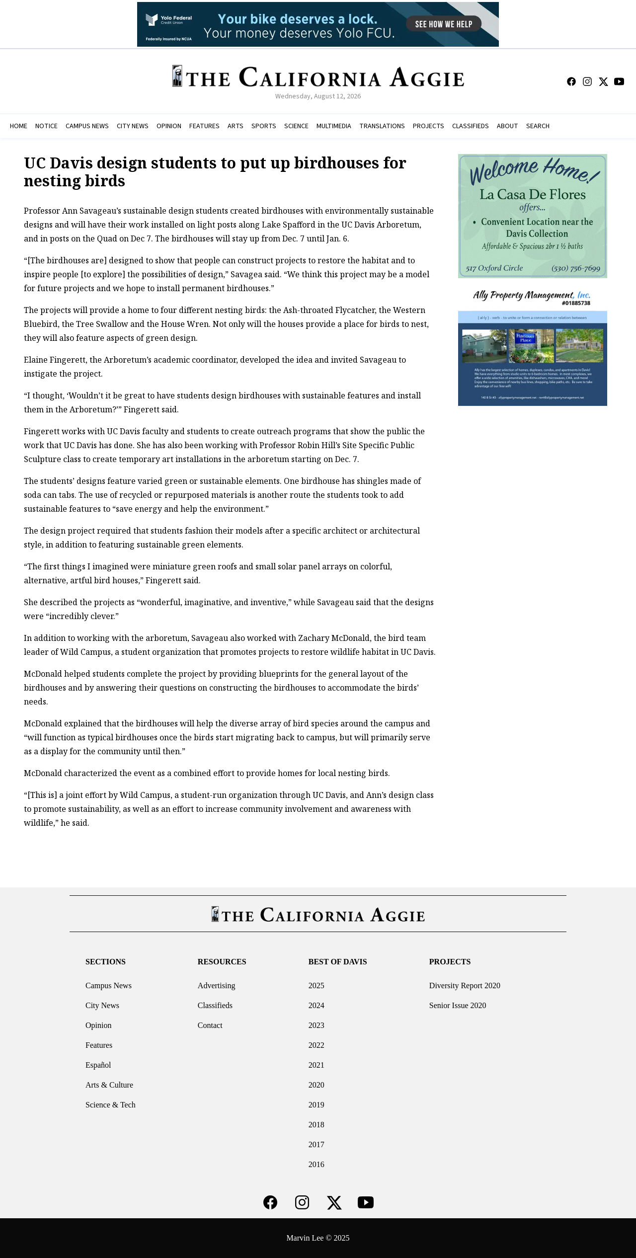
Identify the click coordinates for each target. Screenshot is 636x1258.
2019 (316, 1105)
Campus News (108, 985)
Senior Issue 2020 (457, 1005)
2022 (316, 1045)
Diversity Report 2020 (464, 985)
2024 (316, 1005)
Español (98, 1065)
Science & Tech (110, 1105)
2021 (316, 1065)
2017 (316, 1144)
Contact (210, 1025)
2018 (316, 1124)
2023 (316, 1025)
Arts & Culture (109, 1085)
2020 (316, 1085)
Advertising (217, 985)
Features (98, 1045)
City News (102, 1005)
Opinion (98, 1025)
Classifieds (215, 1005)
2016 (316, 1164)
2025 (316, 985)
